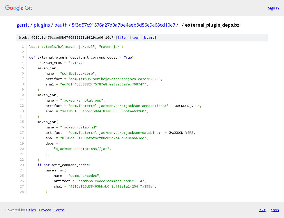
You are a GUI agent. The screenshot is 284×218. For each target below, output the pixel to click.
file (121, 37)
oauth (60, 25)
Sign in (273, 8)
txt (262, 210)
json (275, 210)
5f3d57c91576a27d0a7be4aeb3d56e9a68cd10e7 (123, 25)
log (135, 37)
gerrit (22, 25)
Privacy (45, 210)
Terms (59, 210)
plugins (42, 25)
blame (149, 37)
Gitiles (31, 210)
